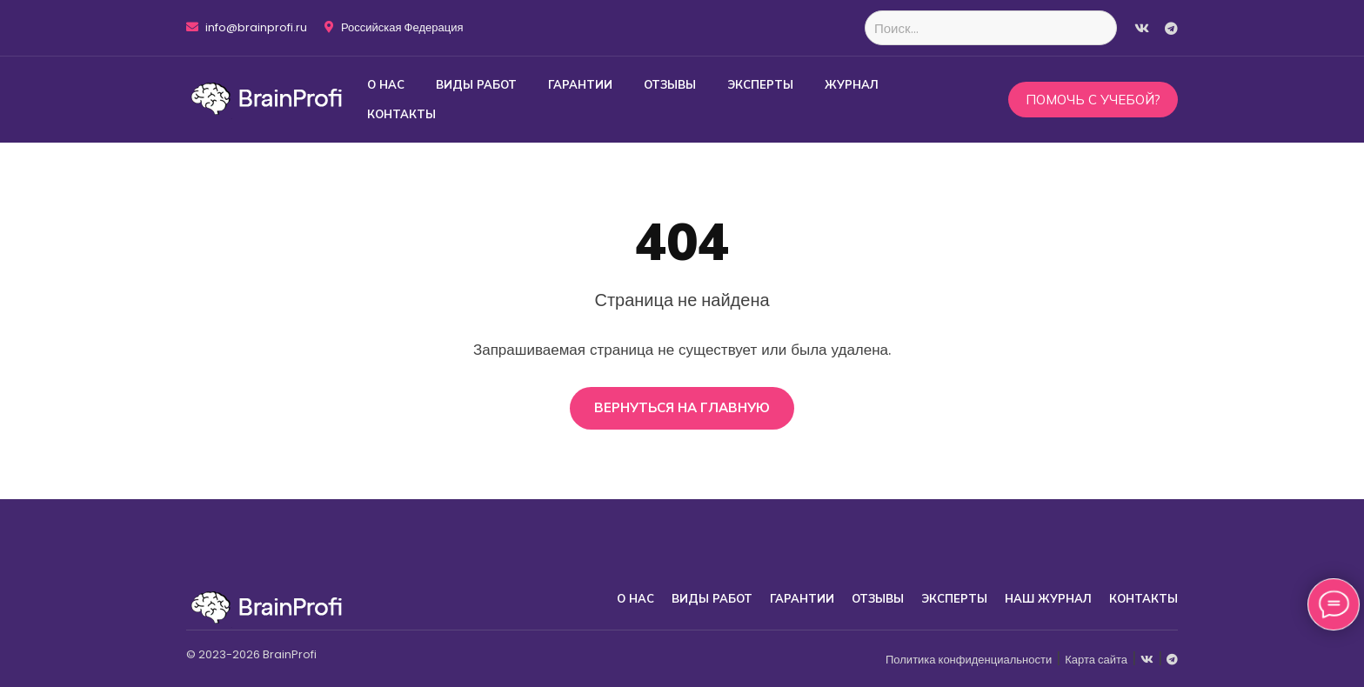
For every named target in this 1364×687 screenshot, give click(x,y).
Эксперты (760, 84)
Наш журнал (1048, 598)
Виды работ (476, 84)
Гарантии (580, 84)
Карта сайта (1096, 659)
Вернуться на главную (682, 407)
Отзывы (670, 84)
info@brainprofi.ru (246, 28)
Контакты (401, 114)
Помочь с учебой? (1093, 99)
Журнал (852, 84)
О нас (386, 84)
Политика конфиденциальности (969, 659)
